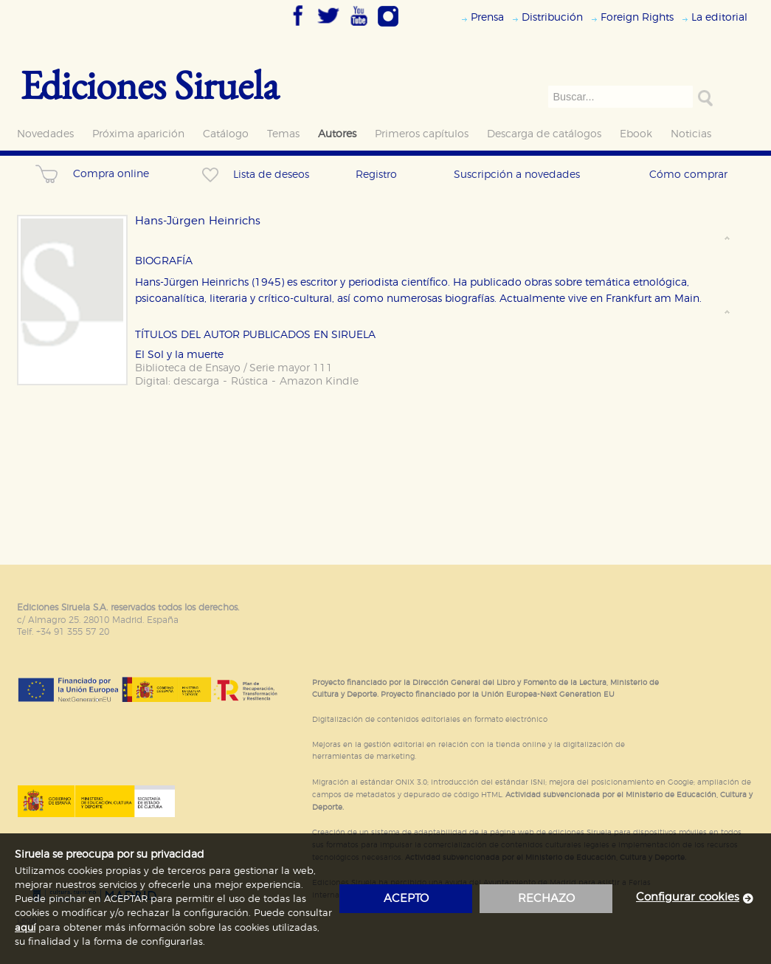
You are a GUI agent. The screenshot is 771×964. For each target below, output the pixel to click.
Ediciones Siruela (150, 84)
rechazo (546, 898)
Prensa (487, 17)
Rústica (249, 381)
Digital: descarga (177, 381)
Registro (376, 174)
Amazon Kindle (319, 381)
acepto (406, 898)
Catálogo (226, 134)
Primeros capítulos (422, 134)
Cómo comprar (688, 174)
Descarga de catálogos (544, 134)
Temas (283, 134)
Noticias (691, 134)
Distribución (552, 17)
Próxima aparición (138, 134)
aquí (25, 928)
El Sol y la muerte (179, 354)
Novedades (45, 134)
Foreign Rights (637, 17)
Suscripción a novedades (517, 174)
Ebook (636, 134)
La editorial (719, 17)
